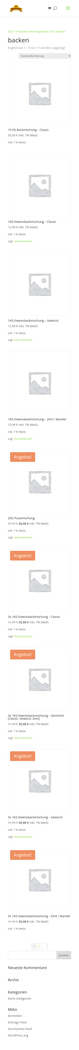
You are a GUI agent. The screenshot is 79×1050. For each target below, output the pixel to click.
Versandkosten (23, 241)
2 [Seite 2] (39, 946)
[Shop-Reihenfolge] (44, 56)
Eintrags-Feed (17, 1022)
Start (11, 31)
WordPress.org (18, 1035)
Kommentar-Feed (20, 1029)
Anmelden (15, 1016)
